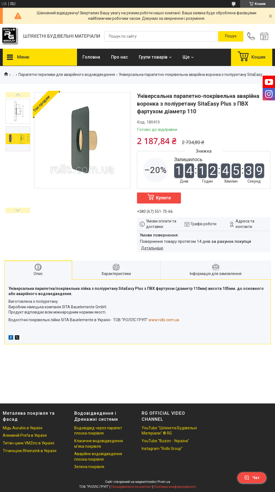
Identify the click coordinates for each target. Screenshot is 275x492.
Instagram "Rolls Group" (162, 448)
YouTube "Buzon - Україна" (165, 441)
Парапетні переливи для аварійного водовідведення (66, 74)
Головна (91, 57)
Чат (252, 477)
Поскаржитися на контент (131, 487)
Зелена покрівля (89, 466)
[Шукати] (230, 36)
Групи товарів (153, 57)
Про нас (119, 57)
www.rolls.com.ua (163, 320)
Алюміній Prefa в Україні (25, 435)
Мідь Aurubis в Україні (22, 428)
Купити (163, 197)
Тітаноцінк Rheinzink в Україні (29, 451)
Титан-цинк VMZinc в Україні (28, 443)
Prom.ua (164, 482)
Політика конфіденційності (175, 487)
